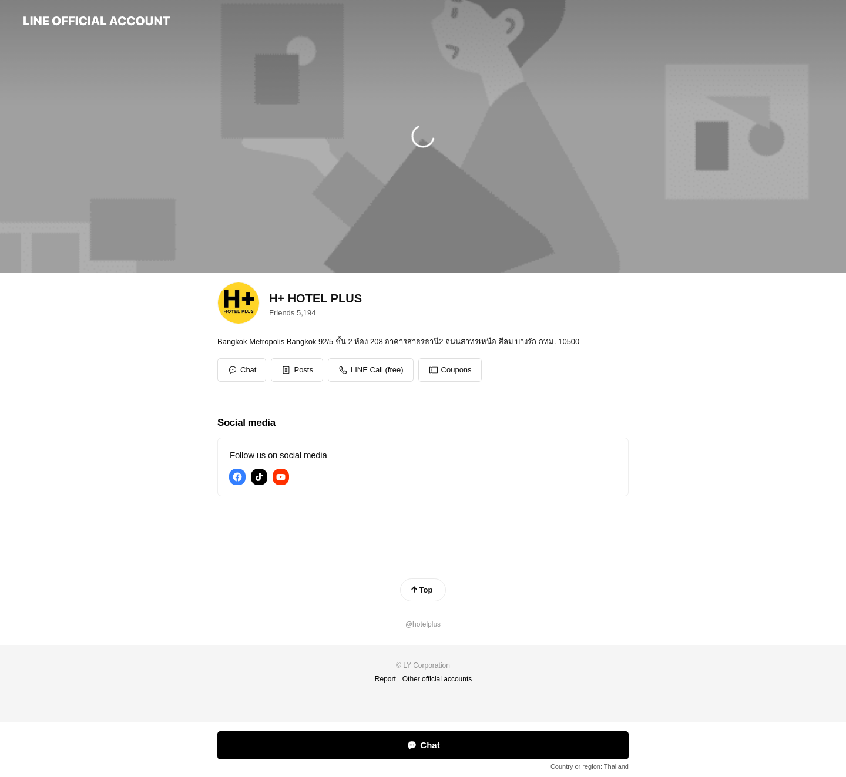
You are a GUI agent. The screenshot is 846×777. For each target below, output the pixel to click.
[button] (297, 370)
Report (385, 679)
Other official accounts (437, 679)
